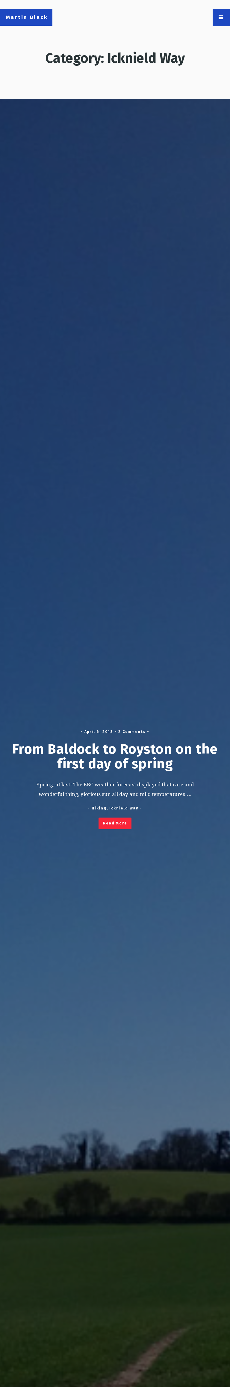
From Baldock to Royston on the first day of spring (115, 756)
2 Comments (132, 732)
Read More (115, 823)
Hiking (99, 808)
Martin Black (27, 17)
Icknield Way (123, 808)
